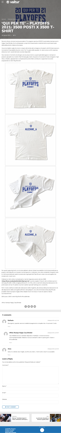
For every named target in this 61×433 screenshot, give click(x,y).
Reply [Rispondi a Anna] (9, 355)
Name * (4, 386)
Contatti (7, 429)
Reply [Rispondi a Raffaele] (9, 326)
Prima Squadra (14, 19)
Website (4, 399)
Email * (4, 393)
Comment (5, 365)
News (4, 19)
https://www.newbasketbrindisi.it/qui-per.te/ (15, 281)
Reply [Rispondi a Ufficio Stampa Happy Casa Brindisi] (10, 342)
